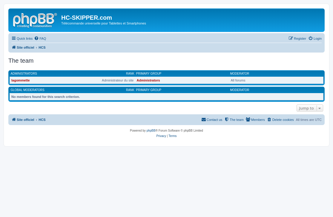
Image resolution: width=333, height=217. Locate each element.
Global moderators (27, 90)
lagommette (20, 80)
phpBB (151, 130)
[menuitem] (40, 38)
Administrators (24, 73)
